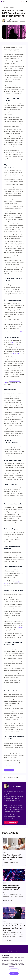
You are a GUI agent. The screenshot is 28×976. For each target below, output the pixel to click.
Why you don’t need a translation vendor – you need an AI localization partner (12, 888)
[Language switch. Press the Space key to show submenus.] (24, 2)
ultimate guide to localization (12, 123)
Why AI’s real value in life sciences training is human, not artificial (13, 857)
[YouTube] (17, 952)
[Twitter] (9, 952)
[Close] (25, 955)
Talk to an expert (9, 770)
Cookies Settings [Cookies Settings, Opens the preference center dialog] (14, 969)
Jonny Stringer (10, 20)
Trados (11, 342)
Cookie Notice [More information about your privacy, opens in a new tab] (11, 966)
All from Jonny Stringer (11, 822)
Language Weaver (15, 353)
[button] (3, 1)
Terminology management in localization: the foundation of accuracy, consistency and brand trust (14, 927)
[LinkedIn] (11, 952)
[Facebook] (14, 952)
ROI (21, 332)
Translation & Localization (13, 777)
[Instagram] (19, 952)
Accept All (14, 973)
